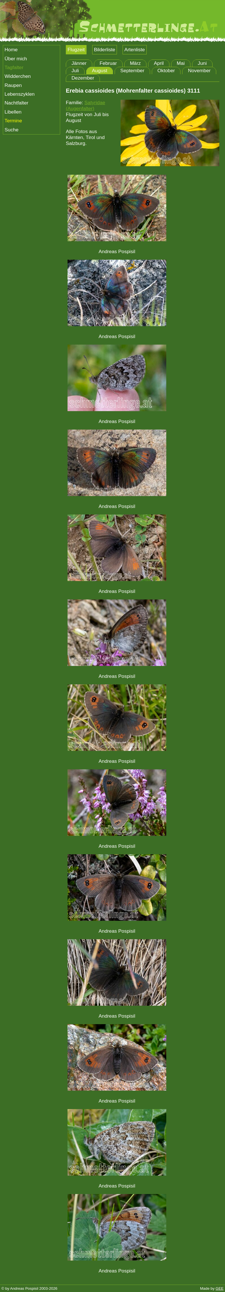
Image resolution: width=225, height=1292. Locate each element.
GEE (220, 1288)
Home (11, 49)
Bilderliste (104, 49)
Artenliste (134, 49)
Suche (11, 130)
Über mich (16, 58)
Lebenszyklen (20, 94)
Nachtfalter (16, 103)
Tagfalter (14, 67)
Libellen (13, 112)
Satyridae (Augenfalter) (85, 105)
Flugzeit (76, 49)
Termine (13, 120)
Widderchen (18, 76)
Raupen (13, 85)
